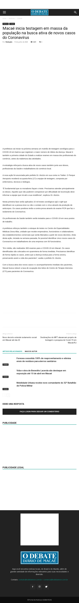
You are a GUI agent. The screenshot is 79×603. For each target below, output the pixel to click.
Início (4, 18)
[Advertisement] (39, 4)
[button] (75, 12)
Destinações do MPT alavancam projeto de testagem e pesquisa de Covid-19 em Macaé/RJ (58, 340)
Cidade (19, 18)
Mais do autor (31, 351)
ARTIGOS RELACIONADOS (12, 351)
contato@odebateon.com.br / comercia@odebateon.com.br (43, 579)
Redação (9, 42)
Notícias (12, 18)
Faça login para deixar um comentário (39, 412)
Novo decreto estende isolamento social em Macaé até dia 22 (20, 338)
